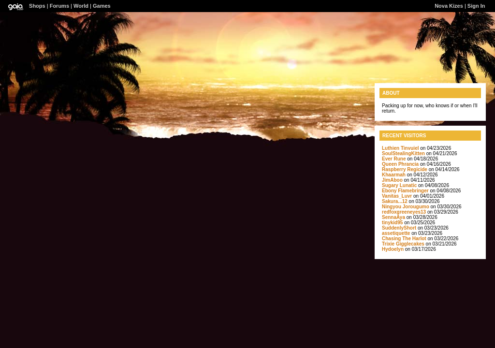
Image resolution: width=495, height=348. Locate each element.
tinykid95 (392, 222)
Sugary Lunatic (399, 185)
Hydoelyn (393, 249)
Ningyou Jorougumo (405, 206)
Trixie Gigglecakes (403, 243)
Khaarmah (394, 174)
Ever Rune (394, 158)
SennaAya (393, 217)
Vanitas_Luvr (397, 196)
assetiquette (396, 233)
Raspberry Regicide (404, 169)
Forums (59, 6)
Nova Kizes (449, 6)
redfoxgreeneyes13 (404, 212)
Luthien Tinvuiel (400, 148)
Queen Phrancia (400, 164)
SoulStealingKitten (403, 153)
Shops (37, 6)
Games (102, 6)
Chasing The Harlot (404, 238)
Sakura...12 (395, 201)
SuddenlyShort (399, 228)
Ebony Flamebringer (405, 190)
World (80, 6)
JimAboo (392, 180)
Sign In (476, 6)
